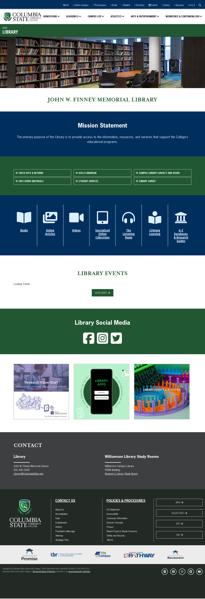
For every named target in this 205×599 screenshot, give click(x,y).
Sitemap (59, 535)
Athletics (116, 16)
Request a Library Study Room (121, 474)
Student (125, 5)
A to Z (191, 5)
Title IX (110, 540)
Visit (178, 524)
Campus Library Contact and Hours (159, 173)
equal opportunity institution (79, 572)
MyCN (65, 5)
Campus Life (94, 16)
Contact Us (65, 501)
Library (166, 5)
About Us (59, 509)
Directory (139, 5)
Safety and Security (116, 535)
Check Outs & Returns (31, 173)
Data (57, 518)
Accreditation (61, 514)
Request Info (178, 513)
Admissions (50, 16)
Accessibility (112, 514)
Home (4, 28)
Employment (61, 522)
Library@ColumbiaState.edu (28, 474)
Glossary (179, 5)
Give (178, 535)
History (58, 527)
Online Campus (80, 5)
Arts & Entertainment (143, 16)
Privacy (110, 527)
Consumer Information (117, 518)
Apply (178, 503)
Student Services (88, 181)
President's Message (65, 531)
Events (153, 5)
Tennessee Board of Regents (44, 572)
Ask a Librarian (87, 173)
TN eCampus (99, 5)
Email (114, 5)
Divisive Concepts (115, 522)
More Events (101, 293)
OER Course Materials (31, 181)
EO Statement (113, 509)
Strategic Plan (62, 540)
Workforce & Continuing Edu (182, 16)
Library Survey (147, 181)
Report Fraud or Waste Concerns (122, 531)
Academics (72, 16)
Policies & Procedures (126, 501)
